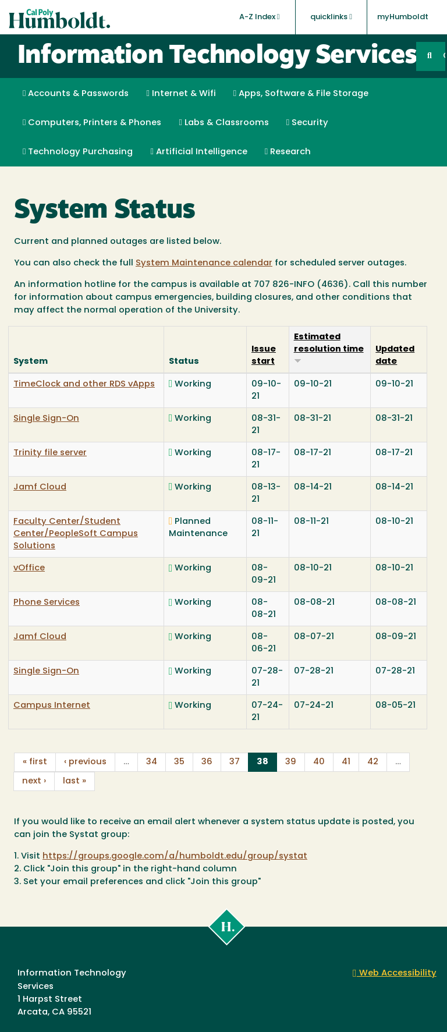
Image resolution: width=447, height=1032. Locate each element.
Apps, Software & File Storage (300, 93)
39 (290, 762)
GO (444, 56)
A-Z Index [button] (259, 17)
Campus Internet (51, 705)
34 (151, 762)
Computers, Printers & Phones (92, 122)
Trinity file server (50, 453)
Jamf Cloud (39, 487)
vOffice (29, 568)
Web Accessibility (395, 973)
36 (206, 762)
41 (346, 762)
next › (34, 781)
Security (307, 122)
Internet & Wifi (180, 93)
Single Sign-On (46, 418)
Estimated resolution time (329, 348)
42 (372, 762)
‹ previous (85, 762)
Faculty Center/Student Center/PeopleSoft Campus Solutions (75, 534)
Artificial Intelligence (198, 152)
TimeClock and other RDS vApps (84, 384)
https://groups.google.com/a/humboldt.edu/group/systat (174, 856)
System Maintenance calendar (204, 263)
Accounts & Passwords (76, 93)
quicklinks (331, 17)
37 (234, 762)
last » (74, 781)
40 (319, 762)
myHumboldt (402, 17)
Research (288, 152)
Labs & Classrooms (223, 122)
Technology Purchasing (78, 152)
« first (35, 762)
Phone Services (46, 602)
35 (179, 762)
